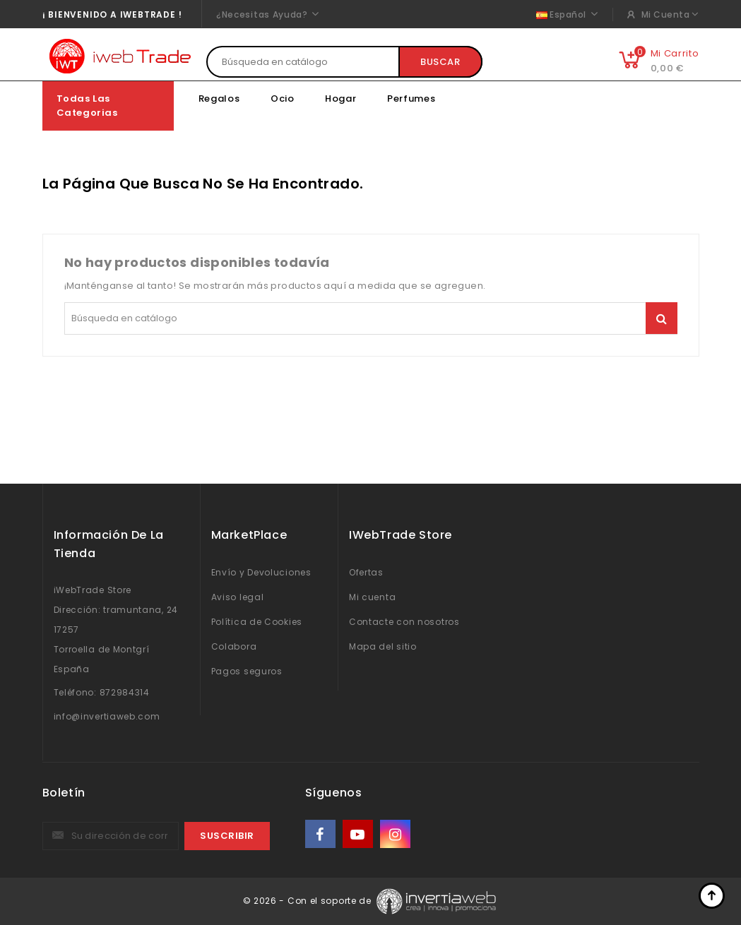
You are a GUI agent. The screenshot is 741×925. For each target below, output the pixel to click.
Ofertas (366, 572)
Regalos (219, 98)
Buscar (440, 61)
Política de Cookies (256, 622)
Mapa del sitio (383, 646)
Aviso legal (237, 597)
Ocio (283, 98)
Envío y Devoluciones (261, 572)
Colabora (234, 646)
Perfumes (411, 98)
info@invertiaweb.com (107, 716)
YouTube (359, 834)
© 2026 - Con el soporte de (308, 901)
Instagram (396, 834)
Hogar (341, 98)
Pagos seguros (247, 671)
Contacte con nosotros (404, 622)
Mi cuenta (372, 597)
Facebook (321, 834)
